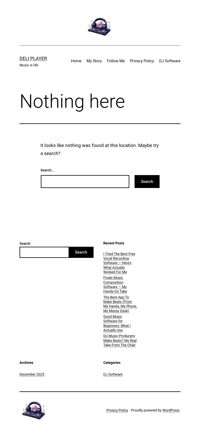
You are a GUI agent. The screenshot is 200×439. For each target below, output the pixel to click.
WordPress (170, 410)
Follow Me (116, 61)
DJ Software (169, 61)
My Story (94, 61)
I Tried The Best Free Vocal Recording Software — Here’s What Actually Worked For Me (119, 263)
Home (76, 61)
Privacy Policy (142, 61)
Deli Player (33, 58)
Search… (47, 170)
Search (25, 243)
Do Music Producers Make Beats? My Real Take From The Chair (120, 340)
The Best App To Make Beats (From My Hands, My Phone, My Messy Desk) (120, 304)
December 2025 (32, 374)
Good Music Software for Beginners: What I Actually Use (117, 323)
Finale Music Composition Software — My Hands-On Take (115, 284)
